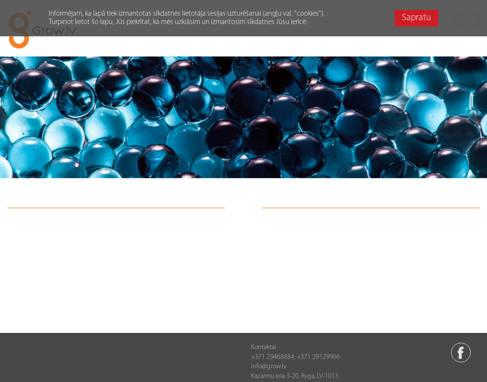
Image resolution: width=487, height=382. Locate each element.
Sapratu (416, 18)
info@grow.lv (268, 366)
